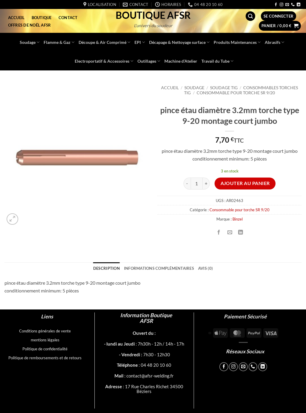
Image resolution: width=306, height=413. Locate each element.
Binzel (237, 219)
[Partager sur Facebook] (219, 233)
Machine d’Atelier (180, 61)
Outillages (148, 61)
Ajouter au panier (245, 183)
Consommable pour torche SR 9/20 (236, 92)
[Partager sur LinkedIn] (240, 233)
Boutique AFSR (153, 15)
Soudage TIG (224, 87)
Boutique (42, 17)
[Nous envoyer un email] (287, 5)
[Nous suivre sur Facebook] (276, 5)
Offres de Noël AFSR (29, 25)
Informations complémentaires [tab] (159, 268)
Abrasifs (274, 42)
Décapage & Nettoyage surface (179, 42)
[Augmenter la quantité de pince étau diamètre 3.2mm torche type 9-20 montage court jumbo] (206, 183)
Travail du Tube (217, 61)
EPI (139, 42)
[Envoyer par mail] (230, 233)
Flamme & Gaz (59, 42)
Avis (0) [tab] (205, 268)
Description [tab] (106, 268)
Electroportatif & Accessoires (104, 61)
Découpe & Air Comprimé (104, 42)
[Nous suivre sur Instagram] (281, 5)
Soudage (29, 42)
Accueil (16, 17)
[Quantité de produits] (197, 183)
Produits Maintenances (237, 42)
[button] (250, 16)
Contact (68, 17)
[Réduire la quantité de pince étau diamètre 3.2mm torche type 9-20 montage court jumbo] (187, 183)
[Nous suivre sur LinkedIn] (298, 5)
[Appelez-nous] (293, 5)
